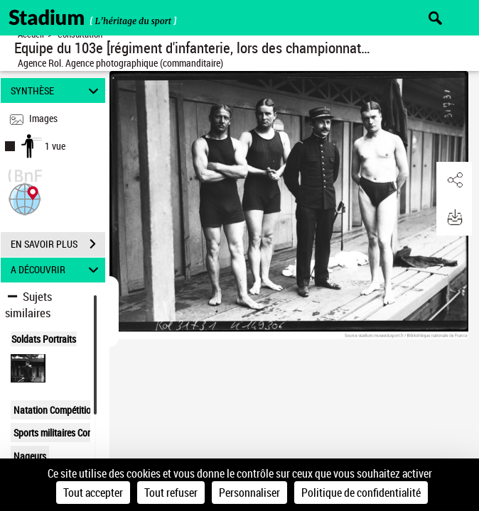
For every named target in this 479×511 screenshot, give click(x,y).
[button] (25, 197)
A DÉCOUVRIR (56, 270)
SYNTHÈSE (56, 90)
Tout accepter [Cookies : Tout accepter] (93, 492)
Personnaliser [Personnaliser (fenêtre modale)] (249, 492)
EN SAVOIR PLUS (58, 244)
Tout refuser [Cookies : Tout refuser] (171, 492)
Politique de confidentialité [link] (361, 492)
